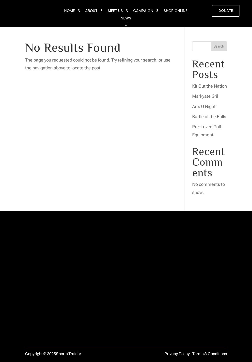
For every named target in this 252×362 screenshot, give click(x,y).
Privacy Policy (177, 354)
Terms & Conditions (209, 354)
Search (219, 46)
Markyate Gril (205, 96)
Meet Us (115, 11)
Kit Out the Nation (209, 86)
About (91, 11)
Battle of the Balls (209, 116)
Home (69, 11)
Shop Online (176, 11)
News (126, 18)
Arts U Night (204, 106)
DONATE (226, 10)
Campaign (143, 11)
